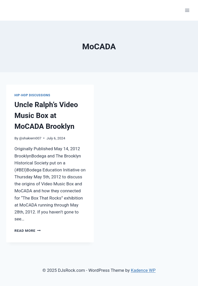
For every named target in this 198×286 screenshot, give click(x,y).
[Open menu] (187, 10)
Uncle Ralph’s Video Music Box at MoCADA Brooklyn (46, 115)
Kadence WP (143, 270)
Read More (27, 230)
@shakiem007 (30, 138)
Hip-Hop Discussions (32, 95)
